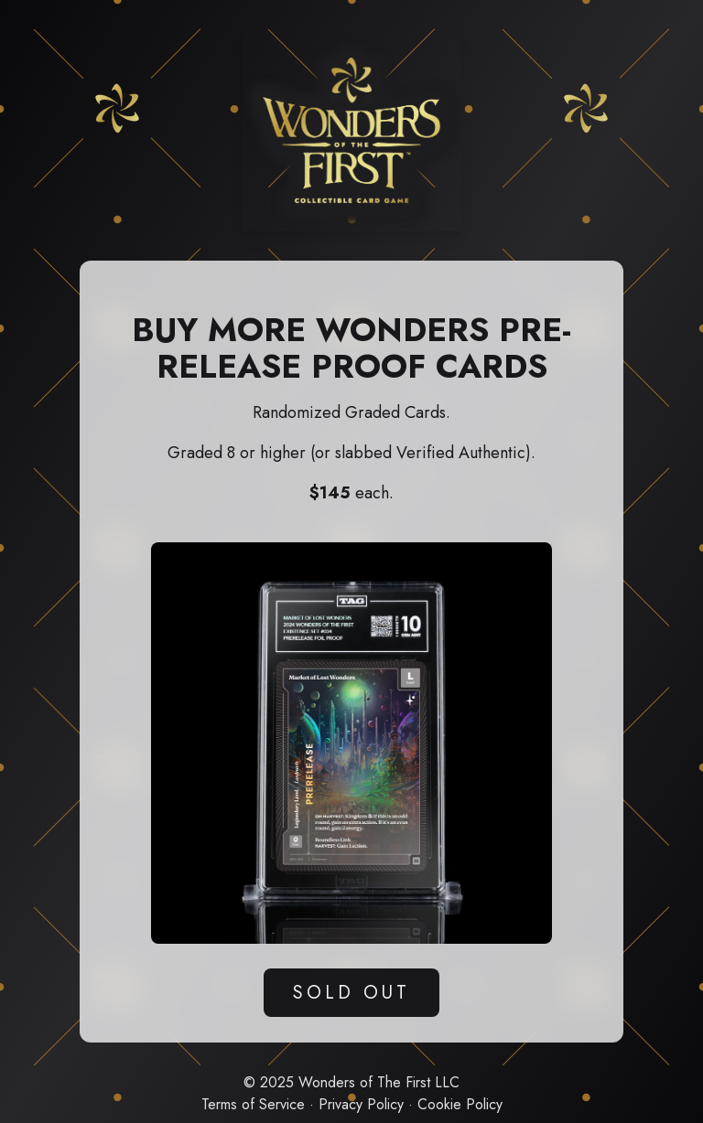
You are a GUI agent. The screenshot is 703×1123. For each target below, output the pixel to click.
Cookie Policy (460, 1104)
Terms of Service (253, 1104)
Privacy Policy (361, 1104)
